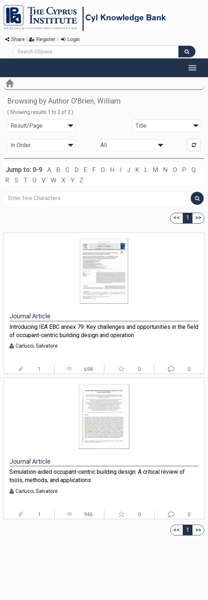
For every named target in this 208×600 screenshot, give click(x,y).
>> (198, 217)
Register (42, 39)
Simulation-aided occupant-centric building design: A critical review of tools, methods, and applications (97, 476)
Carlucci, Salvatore (37, 346)
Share (15, 39)
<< (176, 217)
